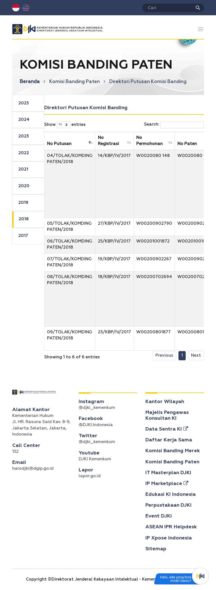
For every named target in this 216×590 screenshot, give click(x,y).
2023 (23, 136)
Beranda (32, 81)
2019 (23, 203)
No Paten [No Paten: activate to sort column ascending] (187, 144)
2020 (23, 186)
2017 (23, 236)
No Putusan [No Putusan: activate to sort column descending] (59, 144)
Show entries (65, 124)
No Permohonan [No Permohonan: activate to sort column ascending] (149, 141)
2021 (23, 169)
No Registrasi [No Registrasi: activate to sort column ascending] (108, 141)
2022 (23, 153)
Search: (174, 125)
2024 (23, 120)
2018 (24, 219)
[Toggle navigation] (200, 29)
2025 (23, 103)
